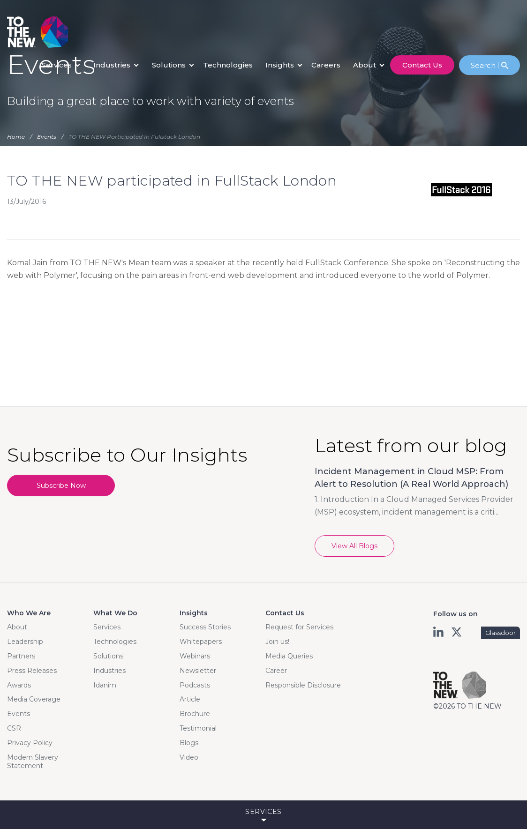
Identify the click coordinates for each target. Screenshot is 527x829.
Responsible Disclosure (303, 685)
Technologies (228, 64)
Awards (19, 685)
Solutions (169, 64)
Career (276, 670)
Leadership (25, 641)
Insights (279, 64)
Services (57, 64)
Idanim (104, 685)
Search (485, 65)
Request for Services (299, 627)
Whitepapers (201, 641)
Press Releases (32, 670)
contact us (422, 64)
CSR (14, 728)
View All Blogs (354, 546)
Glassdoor (500, 632)
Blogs (189, 743)
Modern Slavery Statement (32, 761)
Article (190, 699)
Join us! (277, 641)
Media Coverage (33, 699)
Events (18, 714)
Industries (111, 64)
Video (189, 757)
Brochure (195, 714)
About (364, 64)
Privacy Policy (30, 743)
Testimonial (198, 728)
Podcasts (195, 685)
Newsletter (198, 670)
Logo (37, 32)
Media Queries (289, 656)
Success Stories (205, 627)
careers (325, 64)
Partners (21, 656)
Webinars (195, 656)
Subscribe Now (61, 485)
